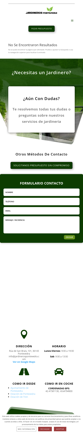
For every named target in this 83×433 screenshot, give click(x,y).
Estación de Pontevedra (23, 393)
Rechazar (45, 429)
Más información (26, 429)
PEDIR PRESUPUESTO (41, 28)
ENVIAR (69, 237)
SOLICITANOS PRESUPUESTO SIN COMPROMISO (41, 165)
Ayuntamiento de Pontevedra (20, 389)
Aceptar (60, 429)
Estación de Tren (19, 396)
